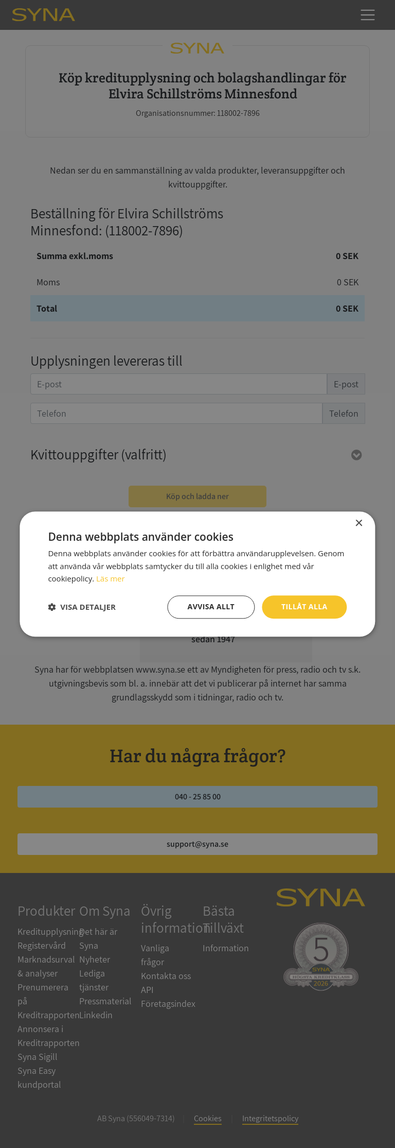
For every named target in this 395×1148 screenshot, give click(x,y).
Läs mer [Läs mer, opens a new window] (110, 579)
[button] (81, 607)
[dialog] (197, 574)
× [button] (359, 523)
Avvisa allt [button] (211, 606)
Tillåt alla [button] (304, 606)
